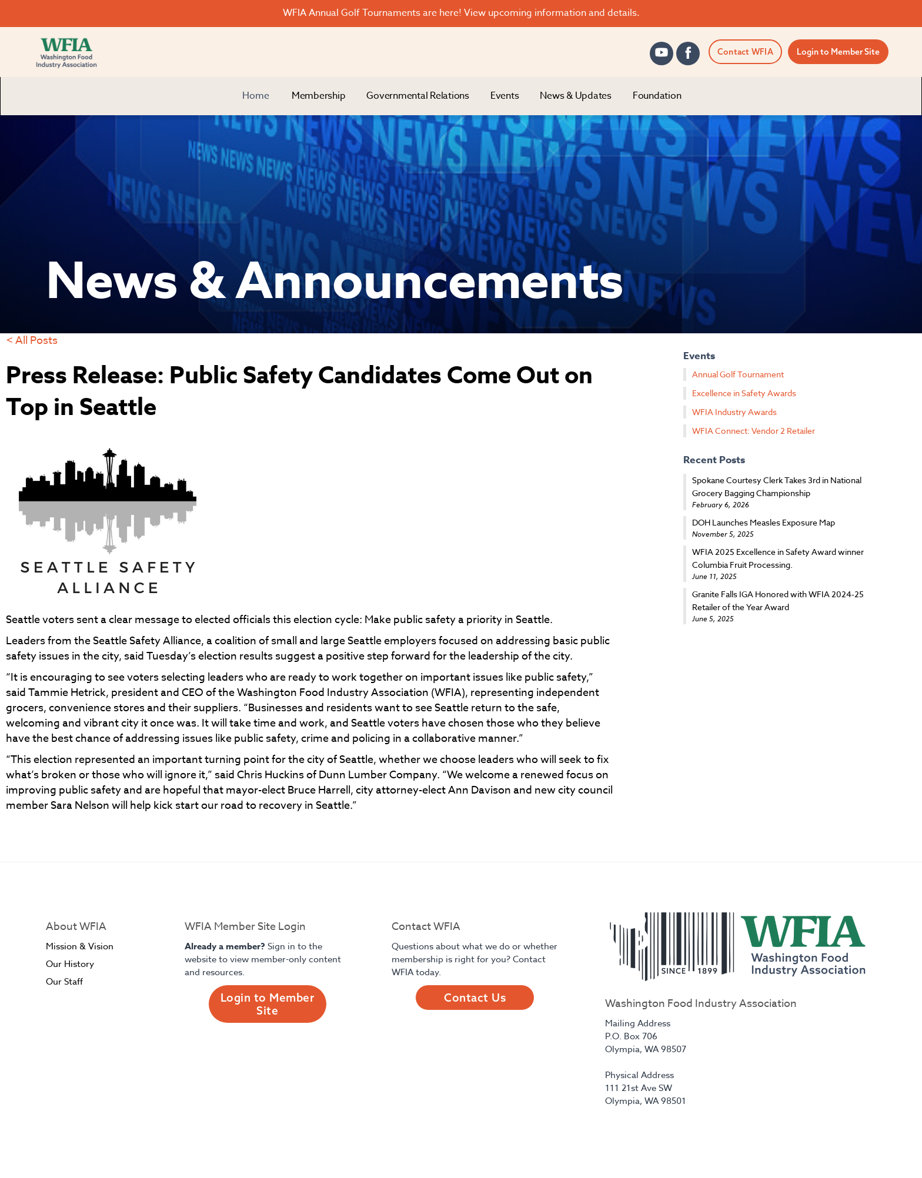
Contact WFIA (745, 51)
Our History (70, 964)
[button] (318, 96)
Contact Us (475, 997)
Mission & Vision (79, 946)
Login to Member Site (838, 51)
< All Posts (32, 341)
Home (255, 96)
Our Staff (64, 981)
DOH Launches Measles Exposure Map (763, 522)
